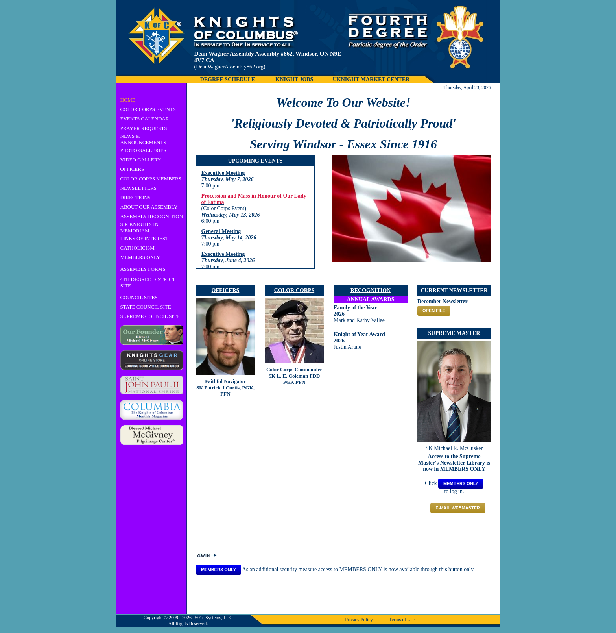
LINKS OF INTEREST (144, 238)
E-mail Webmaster (457, 507)
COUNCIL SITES (139, 297)
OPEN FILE (433, 310)
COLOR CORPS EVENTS (148, 109)
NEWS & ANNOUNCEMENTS (143, 139)
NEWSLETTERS (138, 188)
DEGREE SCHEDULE (227, 79)
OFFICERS (132, 169)
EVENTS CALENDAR (144, 119)
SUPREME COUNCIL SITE (150, 316)
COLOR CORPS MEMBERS (150, 178)
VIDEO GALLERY (140, 160)
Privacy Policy (359, 619)
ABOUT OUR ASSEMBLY (149, 207)
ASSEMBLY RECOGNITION (151, 216)
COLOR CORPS (294, 290)
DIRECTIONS (135, 197)
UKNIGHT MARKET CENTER (371, 79)
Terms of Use (401, 619)
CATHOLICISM (137, 248)
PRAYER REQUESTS (143, 128)
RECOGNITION (370, 290)
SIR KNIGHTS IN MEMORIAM (139, 227)
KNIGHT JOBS (295, 79)
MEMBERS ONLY (140, 257)
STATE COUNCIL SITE (145, 307)
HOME (127, 100)
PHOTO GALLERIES (143, 150)
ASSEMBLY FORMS (143, 269)
